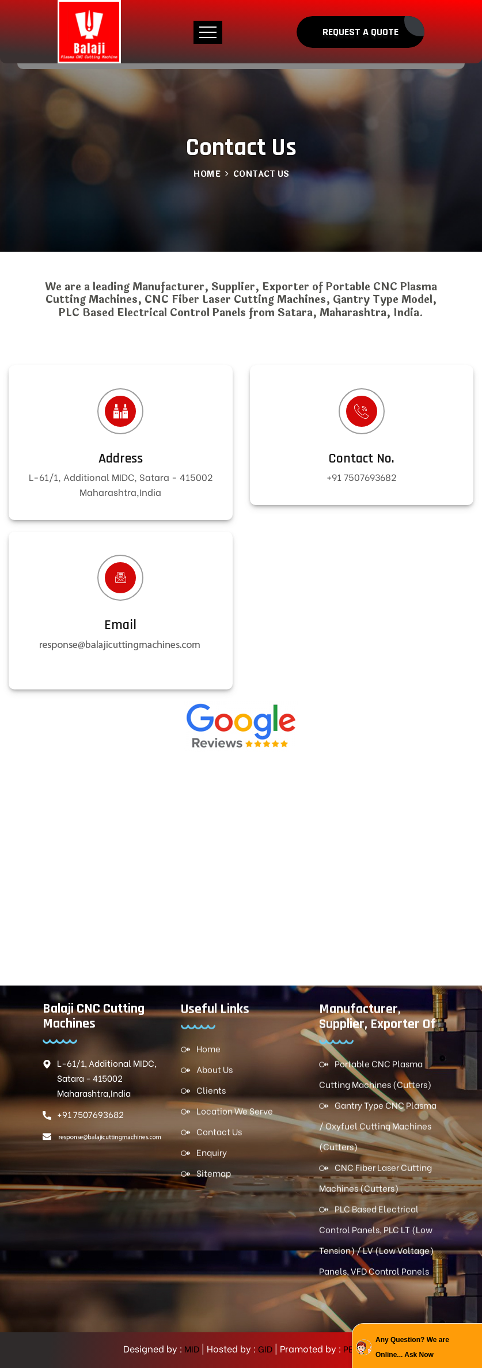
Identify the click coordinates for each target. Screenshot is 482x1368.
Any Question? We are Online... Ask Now (412, 1347)
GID (264, 1348)
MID (191, 1348)
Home (207, 174)
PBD (350, 1348)
